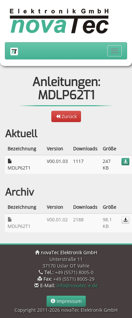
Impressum (66, 301)
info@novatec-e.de (77, 285)
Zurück (66, 116)
